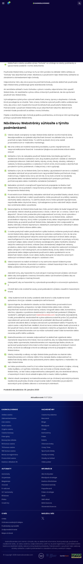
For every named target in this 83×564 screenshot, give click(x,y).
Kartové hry (46, 433)
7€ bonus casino (8, 447)
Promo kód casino (9, 458)
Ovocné (5, 485)
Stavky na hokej (48, 455)
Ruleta (44, 440)
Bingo (44, 422)
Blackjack (45, 426)
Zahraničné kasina (9, 418)
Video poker (46, 462)
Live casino (6, 422)
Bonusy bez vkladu (9, 440)
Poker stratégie (48, 492)
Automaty (6, 474)
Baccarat (45, 418)
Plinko (4, 499)
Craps (44, 429)
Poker (44, 436)
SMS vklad (45, 499)
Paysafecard (47, 488)
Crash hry (5, 503)
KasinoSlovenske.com (45, 315)
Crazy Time (46, 447)
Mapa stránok (7, 533)
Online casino (7, 415)
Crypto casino (7, 429)
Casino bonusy (7, 433)
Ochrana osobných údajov (12, 522)
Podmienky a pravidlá (10, 526)
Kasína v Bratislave (49, 481)
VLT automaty (7, 492)
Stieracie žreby (47, 444)
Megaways (6, 481)
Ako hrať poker (47, 474)
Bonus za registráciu (10, 455)
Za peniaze (6, 477)
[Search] (79, 3)
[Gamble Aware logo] (64, 556)
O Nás (4, 519)
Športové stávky (48, 451)
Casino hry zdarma (49, 415)
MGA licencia (47, 503)
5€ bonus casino (8, 444)
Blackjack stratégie (49, 477)
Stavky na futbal (48, 458)
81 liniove (5, 496)
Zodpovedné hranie (9, 529)
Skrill (43, 496)
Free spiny (6, 436)
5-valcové (6, 488)
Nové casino (6, 426)
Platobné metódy (48, 485)
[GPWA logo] (76, 556)
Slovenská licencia (49, 506)
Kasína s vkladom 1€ (10, 462)
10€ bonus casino (9, 451)
